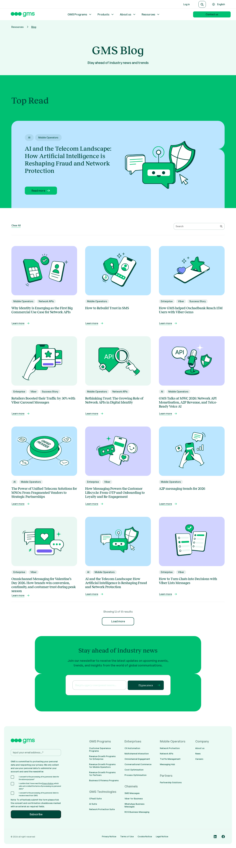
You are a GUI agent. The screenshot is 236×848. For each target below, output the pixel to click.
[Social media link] (215, 837)
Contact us (212, 14)
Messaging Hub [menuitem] (167, 764)
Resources (151, 14)
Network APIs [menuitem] (166, 753)
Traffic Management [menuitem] (170, 759)
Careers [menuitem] (199, 759)
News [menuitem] (198, 753)
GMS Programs (80, 14)
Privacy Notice (47, 783)
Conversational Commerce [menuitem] (138, 764)
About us (128, 14)
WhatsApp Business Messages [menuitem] (134, 805)
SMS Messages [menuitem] (132, 793)
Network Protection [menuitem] (170, 748)
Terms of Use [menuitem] (127, 836)
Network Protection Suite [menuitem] (102, 809)
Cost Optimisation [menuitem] (134, 769)
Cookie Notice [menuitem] (145, 836)
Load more (118, 621)
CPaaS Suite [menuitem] (95, 798)
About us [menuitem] (199, 748)
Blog (33, 27)
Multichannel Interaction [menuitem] (137, 753)
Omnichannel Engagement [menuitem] (137, 759)
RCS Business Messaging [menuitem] (137, 812)
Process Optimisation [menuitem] (135, 775)
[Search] (202, 4)
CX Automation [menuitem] (132, 748)
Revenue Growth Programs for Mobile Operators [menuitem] (102, 765)
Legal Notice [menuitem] (162, 836)
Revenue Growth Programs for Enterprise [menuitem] (102, 757)
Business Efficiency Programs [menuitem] (104, 780)
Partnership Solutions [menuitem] (171, 782)
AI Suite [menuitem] (93, 804)
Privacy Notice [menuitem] (109, 836)
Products (106, 14)
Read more (41, 191)
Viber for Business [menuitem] (134, 798)
